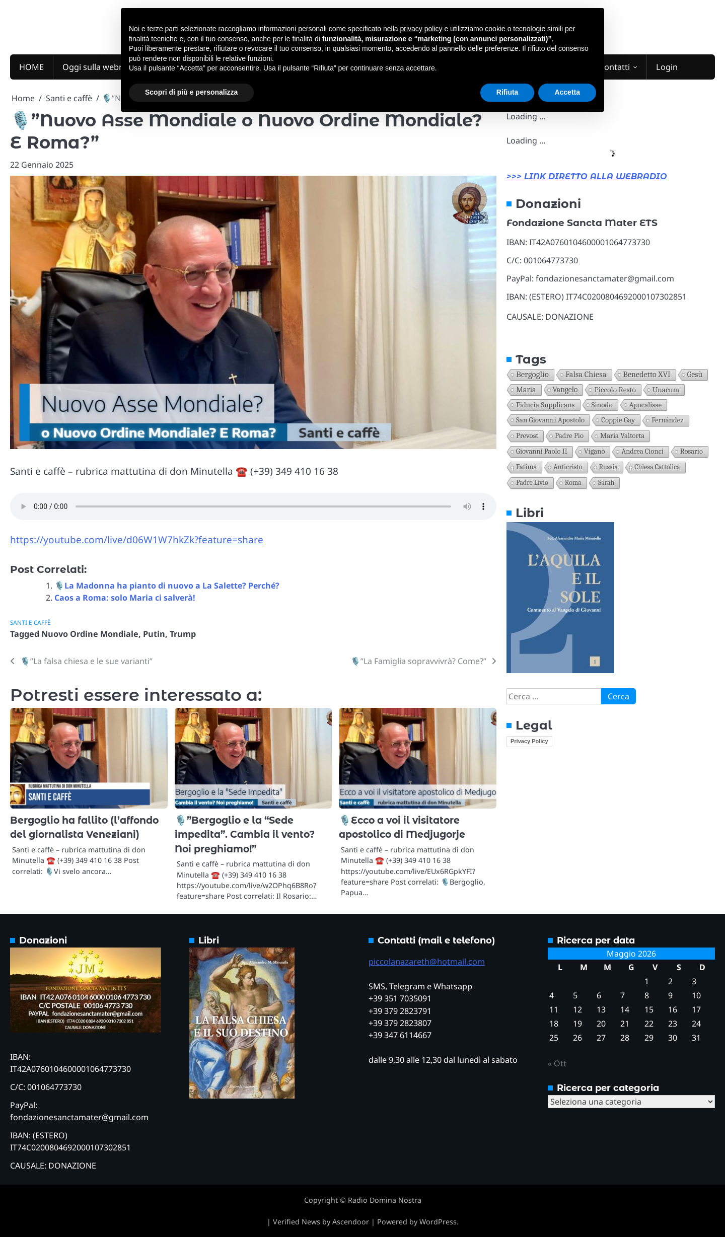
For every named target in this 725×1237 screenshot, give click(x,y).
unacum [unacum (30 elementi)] (665, 389)
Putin (154, 633)
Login (667, 66)
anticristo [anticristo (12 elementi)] (567, 467)
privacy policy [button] (421, 29)
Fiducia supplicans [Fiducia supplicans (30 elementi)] (545, 404)
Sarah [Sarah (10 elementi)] (606, 482)
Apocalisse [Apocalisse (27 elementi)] (645, 404)
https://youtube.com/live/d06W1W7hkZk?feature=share (136, 539)
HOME (31, 66)
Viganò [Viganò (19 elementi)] (594, 451)
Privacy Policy (529, 741)
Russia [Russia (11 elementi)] (608, 467)
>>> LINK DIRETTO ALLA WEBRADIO (586, 176)
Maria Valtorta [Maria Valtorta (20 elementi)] (622, 435)
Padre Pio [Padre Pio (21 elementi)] (569, 435)
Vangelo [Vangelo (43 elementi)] (565, 389)
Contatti (614, 66)
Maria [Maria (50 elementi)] (526, 389)
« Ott (557, 1063)
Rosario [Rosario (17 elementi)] (691, 451)
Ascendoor (350, 1221)
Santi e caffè (30, 622)
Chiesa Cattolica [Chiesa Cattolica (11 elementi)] (657, 467)
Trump (183, 633)
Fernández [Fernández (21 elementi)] (667, 420)
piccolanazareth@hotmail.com (427, 961)
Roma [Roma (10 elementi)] (573, 482)
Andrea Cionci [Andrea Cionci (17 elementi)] (642, 451)
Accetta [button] (567, 92)
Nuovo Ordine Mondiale (89, 633)
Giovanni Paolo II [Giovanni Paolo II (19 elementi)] (541, 451)
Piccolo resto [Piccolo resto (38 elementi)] (614, 389)
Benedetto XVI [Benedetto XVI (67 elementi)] (647, 374)
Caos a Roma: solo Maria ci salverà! (124, 597)
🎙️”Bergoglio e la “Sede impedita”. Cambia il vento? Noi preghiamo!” (245, 835)
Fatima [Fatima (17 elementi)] (526, 467)
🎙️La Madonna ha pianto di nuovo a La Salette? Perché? (166, 585)
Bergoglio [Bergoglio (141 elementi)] (532, 374)
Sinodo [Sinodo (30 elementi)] (602, 404)
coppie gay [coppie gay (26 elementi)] (618, 419)
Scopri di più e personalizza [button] (191, 92)
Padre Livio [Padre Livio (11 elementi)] (532, 482)
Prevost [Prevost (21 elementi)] (527, 435)
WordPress (438, 1221)
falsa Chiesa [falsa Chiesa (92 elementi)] (586, 374)
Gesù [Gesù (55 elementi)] (695, 374)
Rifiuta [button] (507, 92)
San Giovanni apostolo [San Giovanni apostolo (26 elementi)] (550, 419)
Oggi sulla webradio (100, 66)
